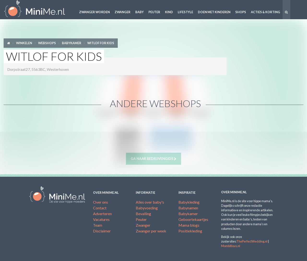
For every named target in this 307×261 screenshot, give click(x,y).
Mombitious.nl (230, 246)
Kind (169, 12)
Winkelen (24, 43)
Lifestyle (185, 12)
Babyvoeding (147, 208)
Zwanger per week (151, 231)
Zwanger (122, 12)
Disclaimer (102, 231)
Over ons (100, 202)
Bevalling (143, 213)
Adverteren (102, 213)
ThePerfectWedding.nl (251, 241)
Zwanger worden (94, 12)
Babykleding (189, 202)
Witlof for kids (100, 43)
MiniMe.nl (38, 9)
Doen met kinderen (214, 12)
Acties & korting (265, 12)
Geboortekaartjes (193, 219)
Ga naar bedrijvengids (153, 159)
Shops (240, 12)
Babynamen (188, 208)
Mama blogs (188, 225)
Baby (139, 12)
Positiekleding (190, 231)
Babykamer (71, 43)
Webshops (47, 43)
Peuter (154, 12)
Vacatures (101, 219)
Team (97, 225)
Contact (99, 208)
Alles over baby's (150, 202)
